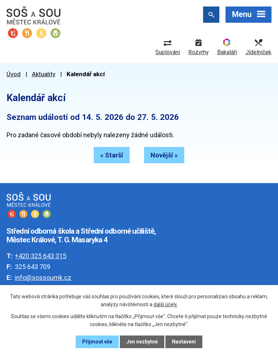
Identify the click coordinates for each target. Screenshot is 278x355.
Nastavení (184, 342)
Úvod (14, 74)
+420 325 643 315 (40, 256)
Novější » (164, 155)
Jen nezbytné (142, 342)
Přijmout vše (97, 342)
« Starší (111, 155)
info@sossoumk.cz (43, 277)
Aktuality (43, 74)
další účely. (165, 304)
